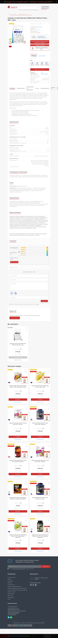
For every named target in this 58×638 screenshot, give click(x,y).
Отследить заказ (11, 584)
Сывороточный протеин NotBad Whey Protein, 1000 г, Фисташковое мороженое (18, 536)
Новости (9, 579)
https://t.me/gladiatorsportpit (35, 584)
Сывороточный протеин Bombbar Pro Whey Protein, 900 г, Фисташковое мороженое (40, 536)
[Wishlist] (44, 24)
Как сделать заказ (11, 577)
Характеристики (21, 88)
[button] (45, 6)
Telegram (8, 617)
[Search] (38, 8)
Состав (37, 88)
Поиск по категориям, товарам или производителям (28, 9)
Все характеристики (44, 73)
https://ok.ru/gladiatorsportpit (33, 584)
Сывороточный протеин (22, 13)
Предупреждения (45, 88)
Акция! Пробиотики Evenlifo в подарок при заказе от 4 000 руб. (39, 42)
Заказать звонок (44, 9)
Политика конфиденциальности (19, 568)
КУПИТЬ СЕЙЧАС (17, 359)
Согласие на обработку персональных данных (17, 590)
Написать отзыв (14, 262)
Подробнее (27, 636)
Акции (9, 599)
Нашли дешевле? (42, 55)
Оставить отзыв (44, 300)
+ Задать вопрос (15, 318)
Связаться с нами (11, 591)
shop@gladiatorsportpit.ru (14, 608)
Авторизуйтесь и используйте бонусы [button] (41, 37)
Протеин (14, 13)
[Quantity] (18, 354)
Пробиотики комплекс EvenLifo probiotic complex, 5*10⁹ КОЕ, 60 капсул (41, 48)
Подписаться (45, 566)
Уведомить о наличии (39, 69)
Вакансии (10, 582)
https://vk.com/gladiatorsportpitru (30, 584)
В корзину (17, 399)
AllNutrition (39, 26)
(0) (40, 23)
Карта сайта (10, 595)
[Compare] (48, 24)
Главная (9, 13)
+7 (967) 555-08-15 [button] (13, 606)
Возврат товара (11, 593)
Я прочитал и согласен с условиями (21, 568)
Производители (11, 597)
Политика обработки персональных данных (17, 588)
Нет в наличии (17, 357)
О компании (10, 581)
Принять (47, 636)
